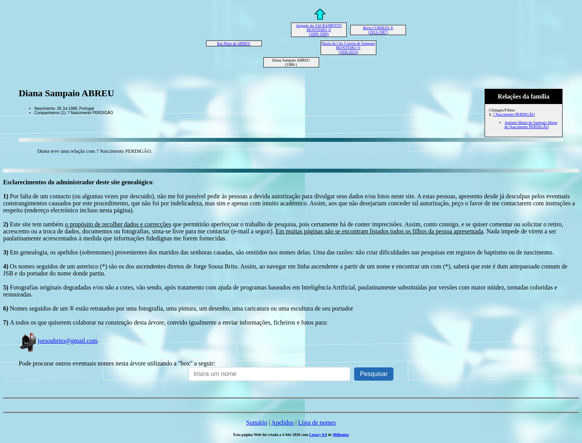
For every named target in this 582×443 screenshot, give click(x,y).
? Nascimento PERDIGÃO (514, 114)
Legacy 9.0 (318, 434)
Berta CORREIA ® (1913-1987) (378, 30)
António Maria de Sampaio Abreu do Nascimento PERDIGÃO (530, 124)
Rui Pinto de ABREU (233, 43)
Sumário (256, 422)
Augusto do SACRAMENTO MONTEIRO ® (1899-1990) (319, 29)
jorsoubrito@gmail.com (58, 340)
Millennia (341, 434)
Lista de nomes (317, 422)
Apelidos (282, 422)
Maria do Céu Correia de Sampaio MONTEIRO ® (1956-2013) (348, 47)
